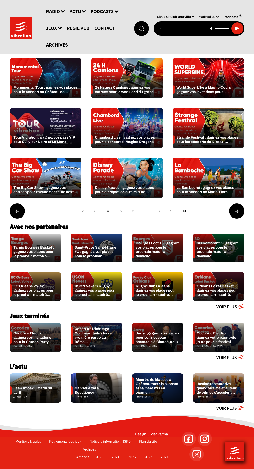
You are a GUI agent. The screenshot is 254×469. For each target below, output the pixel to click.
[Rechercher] (141, 28)
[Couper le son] (211, 28)
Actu (76, 12)
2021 (164, 457)
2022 (148, 457)
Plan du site (148, 441)
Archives (58, 45)
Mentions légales (28, 441)
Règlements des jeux (65, 441)
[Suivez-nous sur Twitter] (196, 454)
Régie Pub (79, 28)
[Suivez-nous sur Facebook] (189, 439)
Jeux (53, 28)
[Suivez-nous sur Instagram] (205, 439)
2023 (132, 457)
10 (184, 211)
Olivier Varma (157, 434)
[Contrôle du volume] (222, 28)
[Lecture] (237, 29)
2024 (116, 457)
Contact (106, 28)
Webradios (207, 17)
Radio (54, 12)
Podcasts (103, 12)
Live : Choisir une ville (174, 17)
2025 (99, 457)
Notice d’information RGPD (110, 441)
